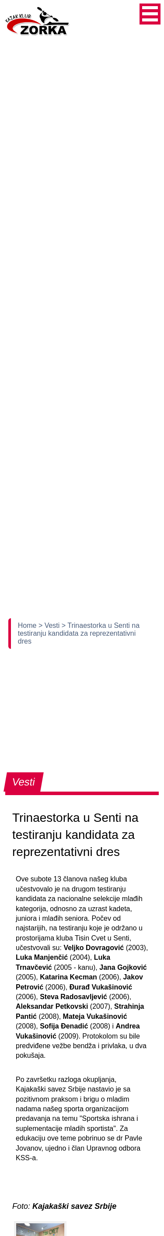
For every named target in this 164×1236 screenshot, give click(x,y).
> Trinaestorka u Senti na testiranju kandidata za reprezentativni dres (79, 633)
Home (28, 625)
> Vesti (50, 625)
